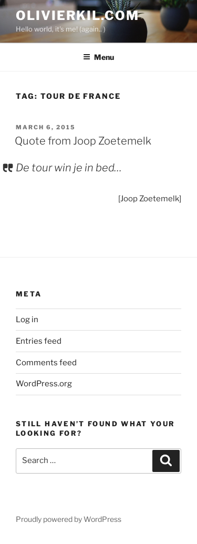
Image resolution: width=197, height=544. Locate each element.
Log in (27, 319)
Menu (98, 57)
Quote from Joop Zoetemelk (83, 141)
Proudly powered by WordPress (68, 519)
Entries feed (38, 341)
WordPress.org (44, 383)
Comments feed (46, 362)
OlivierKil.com (77, 15)
